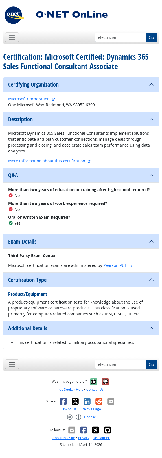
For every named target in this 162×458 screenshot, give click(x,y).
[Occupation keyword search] (120, 37)
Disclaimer (101, 437)
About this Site (63, 437)
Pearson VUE (115, 265)
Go (151, 37)
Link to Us (68, 409)
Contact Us (95, 389)
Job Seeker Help (70, 389)
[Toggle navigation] (12, 37)
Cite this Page (90, 409)
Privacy (83, 437)
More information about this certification (46, 160)
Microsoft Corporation (29, 98)
